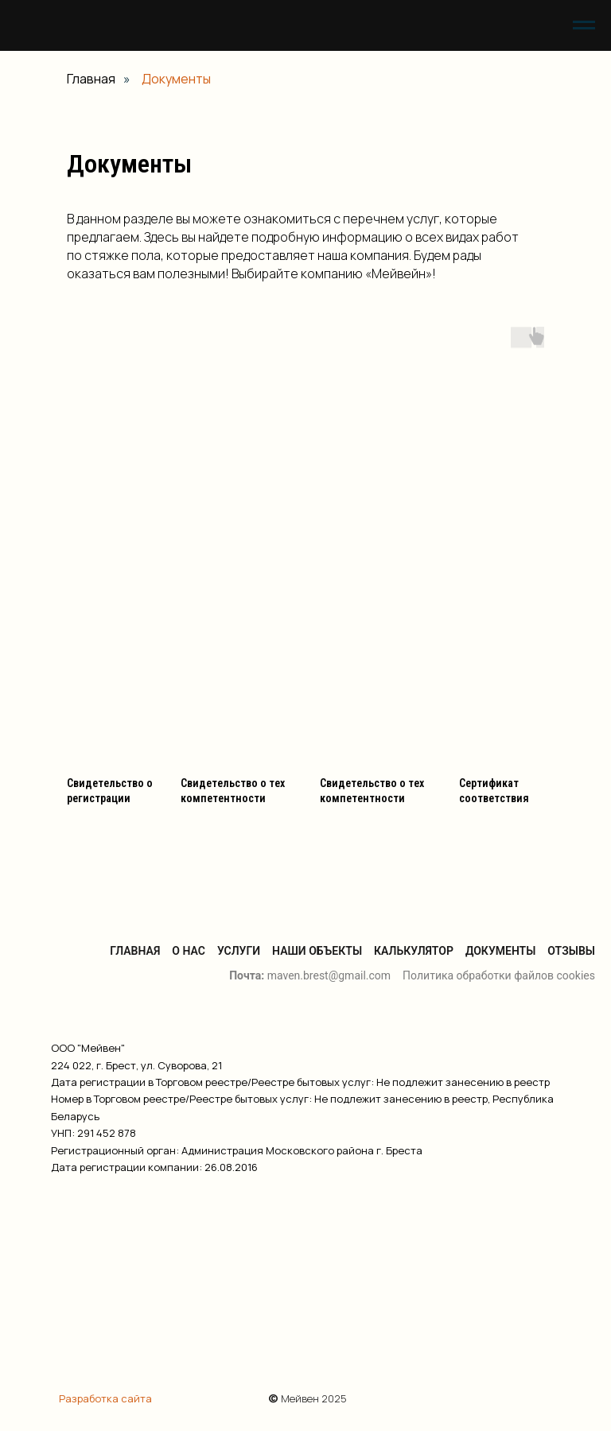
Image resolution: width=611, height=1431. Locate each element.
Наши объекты (317, 950)
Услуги (238, 950)
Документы (500, 950)
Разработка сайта (105, 1398)
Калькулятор (413, 950)
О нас (188, 950)
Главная (91, 79)
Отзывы (571, 950)
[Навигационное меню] (584, 25)
